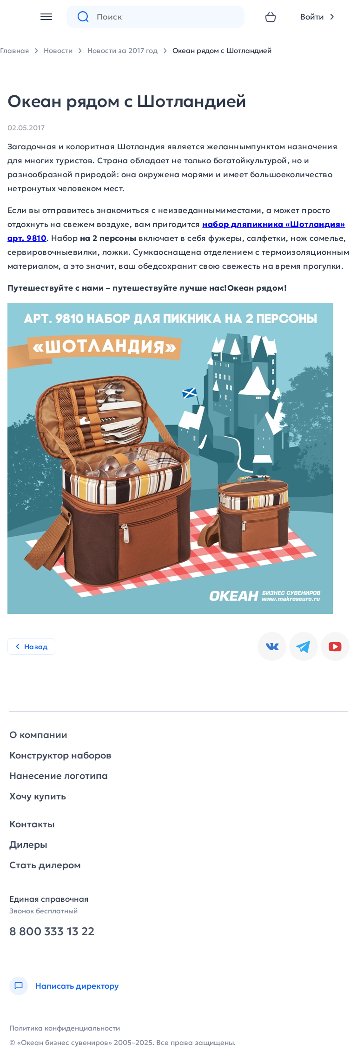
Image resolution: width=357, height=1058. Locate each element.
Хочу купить (37, 796)
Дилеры (28, 844)
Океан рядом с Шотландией (221, 50)
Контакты (32, 824)
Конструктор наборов (60, 755)
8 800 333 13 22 (51, 931)
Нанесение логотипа (58, 775)
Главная (14, 50)
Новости (58, 50)
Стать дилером (45, 865)
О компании (38, 734)
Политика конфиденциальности (64, 1028)
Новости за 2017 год (122, 50)
